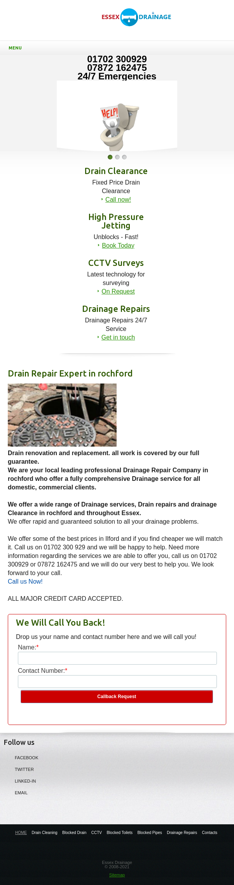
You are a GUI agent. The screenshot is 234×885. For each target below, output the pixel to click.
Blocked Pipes (149, 832)
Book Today (118, 245)
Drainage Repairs (182, 832)
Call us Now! (25, 581)
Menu (119, 48)
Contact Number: (41, 670)
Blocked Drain (74, 832)
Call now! (118, 199)
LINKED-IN (20, 781)
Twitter (19, 769)
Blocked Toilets (120, 832)
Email (16, 792)
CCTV (96, 832)
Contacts (209, 832)
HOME (21, 832)
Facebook (21, 757)
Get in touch (118, 337)
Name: (27, 647)
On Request (117, 291)
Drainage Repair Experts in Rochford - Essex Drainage (140, 23)
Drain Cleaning (44, 832)
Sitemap (117, 875)
